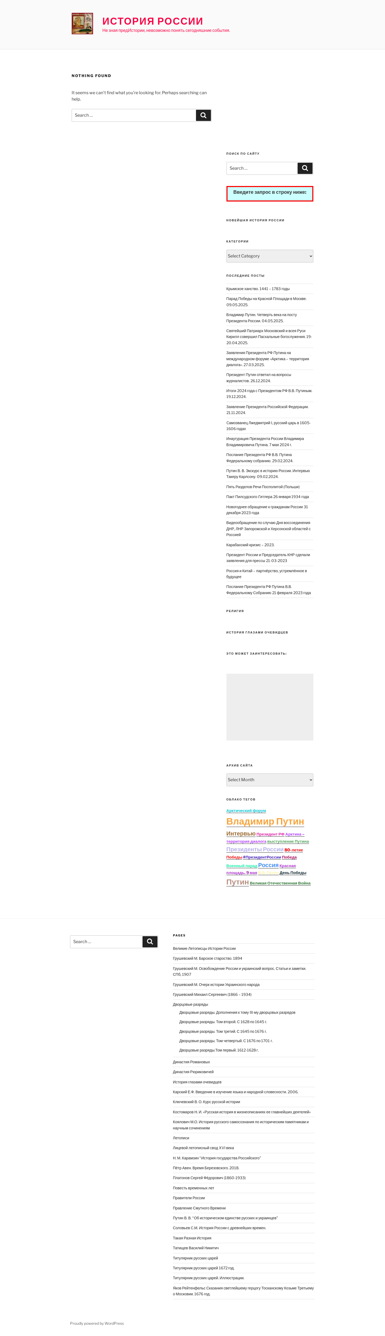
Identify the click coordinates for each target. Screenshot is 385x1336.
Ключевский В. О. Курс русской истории (206, 1101)
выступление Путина (288, 841)
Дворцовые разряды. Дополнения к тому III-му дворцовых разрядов (237, 1012)
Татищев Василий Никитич (196, 1248)
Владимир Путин (265, 821)
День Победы (293, 872)
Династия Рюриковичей (193, 1071)
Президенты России (255, 849)
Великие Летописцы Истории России (204, 948)
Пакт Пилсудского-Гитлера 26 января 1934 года (267, 496)
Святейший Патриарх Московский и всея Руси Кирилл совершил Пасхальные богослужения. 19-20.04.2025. (269, 336)
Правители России (189, 1197)
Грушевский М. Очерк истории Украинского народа (216, 984)
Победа (289, 857)
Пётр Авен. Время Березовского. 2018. (206, 1168)
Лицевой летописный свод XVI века (203, 1147)
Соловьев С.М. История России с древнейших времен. (219, 1227)
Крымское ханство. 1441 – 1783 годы (258, 288)
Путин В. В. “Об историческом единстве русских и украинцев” (225, 1218)
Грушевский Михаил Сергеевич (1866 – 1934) (212, 994)
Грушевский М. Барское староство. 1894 (207, 958)
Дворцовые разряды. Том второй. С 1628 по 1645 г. (223, 1021)
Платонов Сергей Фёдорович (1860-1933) (209, 1177)
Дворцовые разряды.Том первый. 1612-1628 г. (219, 1050)
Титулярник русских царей (195, 1258)
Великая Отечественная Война (280, 883)
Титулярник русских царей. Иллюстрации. (208, 1278)
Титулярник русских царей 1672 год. (203, 1268)
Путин (237, 881)
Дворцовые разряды (190, 1004)
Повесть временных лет (193, 1188)
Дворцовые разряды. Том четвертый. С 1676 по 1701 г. (226, 1040)
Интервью (241, 833)
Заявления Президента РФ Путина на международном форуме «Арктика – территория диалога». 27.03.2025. (267, 358)
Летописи (181, 1138)
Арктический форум (246, 810)
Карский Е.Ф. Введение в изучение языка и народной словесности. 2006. (235, 1092)
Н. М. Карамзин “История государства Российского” (217, 1158)
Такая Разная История (192, 1238)
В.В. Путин (268, 872)
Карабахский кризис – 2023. (250, 544)
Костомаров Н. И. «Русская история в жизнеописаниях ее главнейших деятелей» (242, 1112)
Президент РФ (270, 834)
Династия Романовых (191, 1062)
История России (152, 21)
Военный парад (241, 865)
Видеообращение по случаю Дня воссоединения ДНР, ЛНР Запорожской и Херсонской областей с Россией (268, 528)
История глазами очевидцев (197, 1082)
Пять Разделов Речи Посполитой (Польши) (263, 486)
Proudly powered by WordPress (97, 1323)
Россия (268, 864)
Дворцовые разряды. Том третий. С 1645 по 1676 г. (223, 1031)
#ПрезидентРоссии (262, 857)
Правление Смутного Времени (199, 1208)
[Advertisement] (269, 111)
